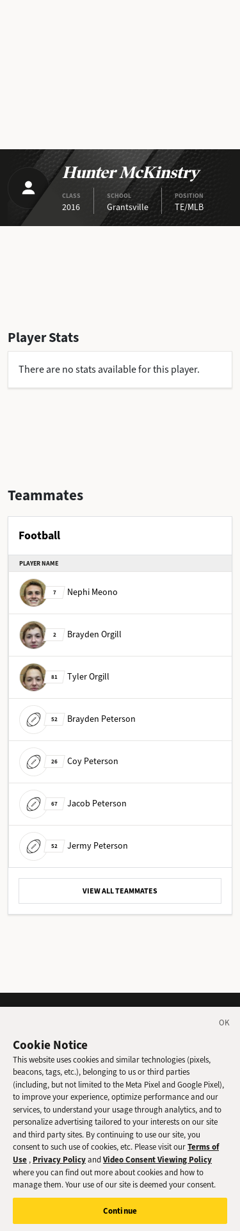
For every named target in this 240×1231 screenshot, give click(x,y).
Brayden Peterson (77, 719)
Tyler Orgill (64, 677)
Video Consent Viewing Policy (157, 1166)
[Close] (225, 1031)
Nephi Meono (68, 592)
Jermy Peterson (73, 846)
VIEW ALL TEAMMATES (120, 891)
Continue (120, 1217)
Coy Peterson (68, 761)
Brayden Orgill (70, 634)
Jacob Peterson (73, 803)
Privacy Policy (59, 1166)
